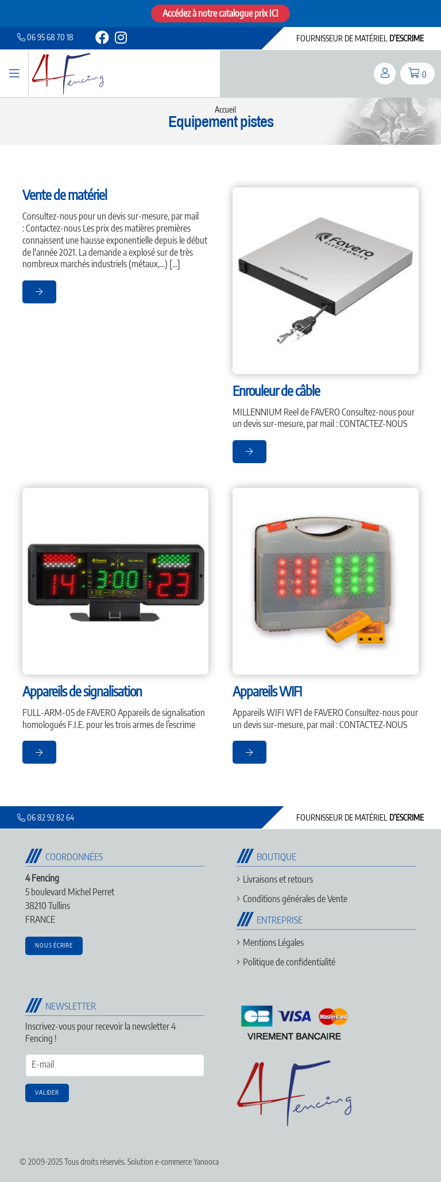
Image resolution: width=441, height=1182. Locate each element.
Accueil (225, 109)
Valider (47, 1092)
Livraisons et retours (278, 879)
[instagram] (120, 39)
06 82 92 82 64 (45, 817)
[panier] (417, 73)
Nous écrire (53, 945)
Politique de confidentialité (289, 962)
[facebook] (102, 39)
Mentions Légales (273, 942)
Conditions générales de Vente (295, 898)
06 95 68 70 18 (45, 37)
